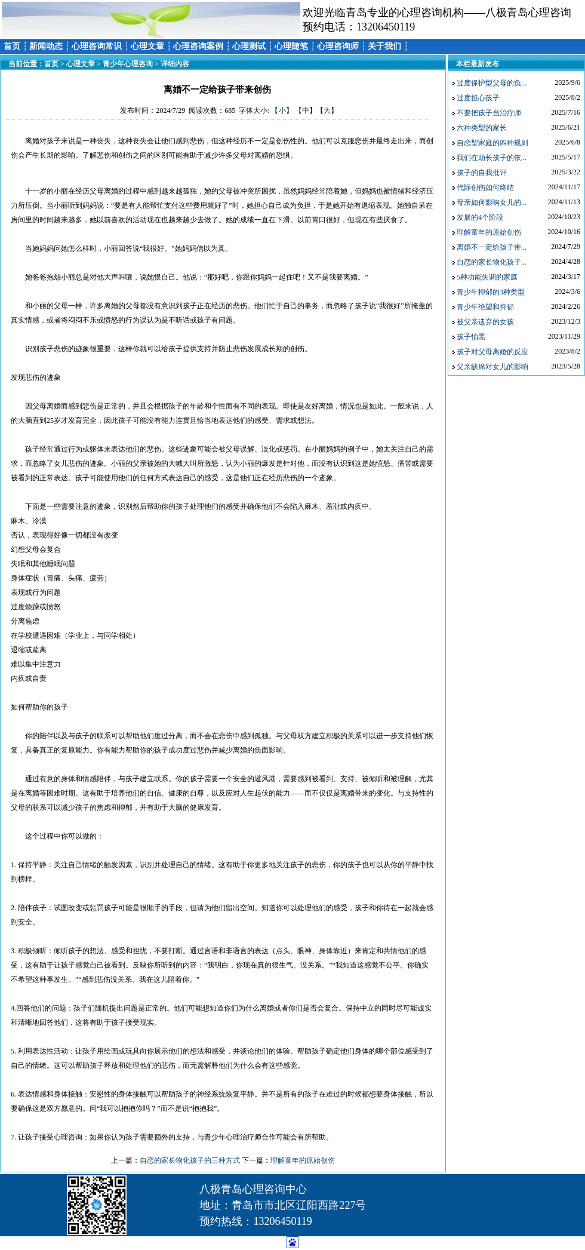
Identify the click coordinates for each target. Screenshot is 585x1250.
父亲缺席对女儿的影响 (492, 367)
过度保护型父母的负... (491, 83)
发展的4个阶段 (480, 217)
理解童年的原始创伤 (302, 1160)
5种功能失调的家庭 (487, 277)
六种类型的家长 (482, 128)
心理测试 (249, 46)
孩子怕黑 (471, 337)
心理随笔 (291, 46)
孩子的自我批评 (482, 172)
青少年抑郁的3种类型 (491, 292)
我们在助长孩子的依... (491, 157)
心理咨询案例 (198, 46)
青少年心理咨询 (128, 64)
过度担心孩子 (478, 98)
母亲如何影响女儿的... (491, 202)
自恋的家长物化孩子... (491, 262)
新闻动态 (46, 46)
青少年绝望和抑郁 (485, 307)
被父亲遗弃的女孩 (485, 322)
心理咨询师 (338, 46)
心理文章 (147, 46)
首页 (12, 46)
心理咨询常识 (97, 46)
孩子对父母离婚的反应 (492, 352)
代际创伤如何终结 (485, 187)
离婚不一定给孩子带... (491, 247)
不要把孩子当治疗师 (489, 113)
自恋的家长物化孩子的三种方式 (190, 1160)
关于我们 (384, 46)
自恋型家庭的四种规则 (492, 143)
